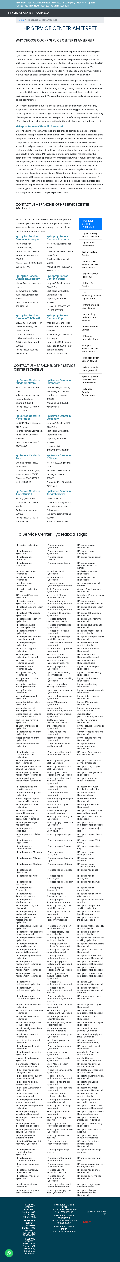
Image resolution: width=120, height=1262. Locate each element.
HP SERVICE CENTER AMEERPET (29, 1207)
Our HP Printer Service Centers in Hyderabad (90, 264)
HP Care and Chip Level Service (91, 306)
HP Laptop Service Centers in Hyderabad (90, 348)
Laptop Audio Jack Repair (88, 244)
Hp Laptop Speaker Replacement (89, 392)
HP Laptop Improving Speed (90, 338)
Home (21, 19)
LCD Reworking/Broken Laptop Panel (91, 295)
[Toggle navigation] (114, 12)
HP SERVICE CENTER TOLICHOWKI (64, 1217)
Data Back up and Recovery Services (89, 317)
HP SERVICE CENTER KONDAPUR (29, 1223)
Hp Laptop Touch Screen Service (90, 359)
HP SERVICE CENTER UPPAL (64, 1206)
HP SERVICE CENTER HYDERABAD (28, 12)
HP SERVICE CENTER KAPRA (64, 1227)
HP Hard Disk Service (88, 285)
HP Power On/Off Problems (90, 275)
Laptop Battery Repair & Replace (90, 235)
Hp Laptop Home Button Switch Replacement (90, 379)
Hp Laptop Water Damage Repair (90, 369)
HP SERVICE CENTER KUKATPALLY (29, 1241)
